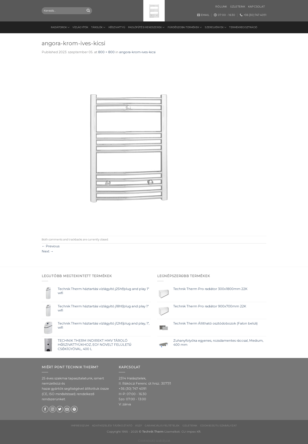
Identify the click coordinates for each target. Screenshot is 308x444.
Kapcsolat (256, 6)
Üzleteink (237, 6)
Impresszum (80, 425)
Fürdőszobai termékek (185, 27)
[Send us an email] (67, 409)
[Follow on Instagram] (52, 409)
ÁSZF (138, 425)
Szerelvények (215, 27)
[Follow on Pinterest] (74, 409)
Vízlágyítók (80, 27)
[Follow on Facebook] (45, 409)
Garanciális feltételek (162, 425)
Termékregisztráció (243, 27)
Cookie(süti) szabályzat (218, 425)
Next (47, 251)
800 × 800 (106, 52)
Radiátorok (60, 27)
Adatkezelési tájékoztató (112, 425)
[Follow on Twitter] (59, 409)
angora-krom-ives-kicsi (137, 52)
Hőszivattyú (116, 27)
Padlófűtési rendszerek (146, 27)
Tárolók (98, 27)
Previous (50, 246)
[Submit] (88, 10)
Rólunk (221, 6)
